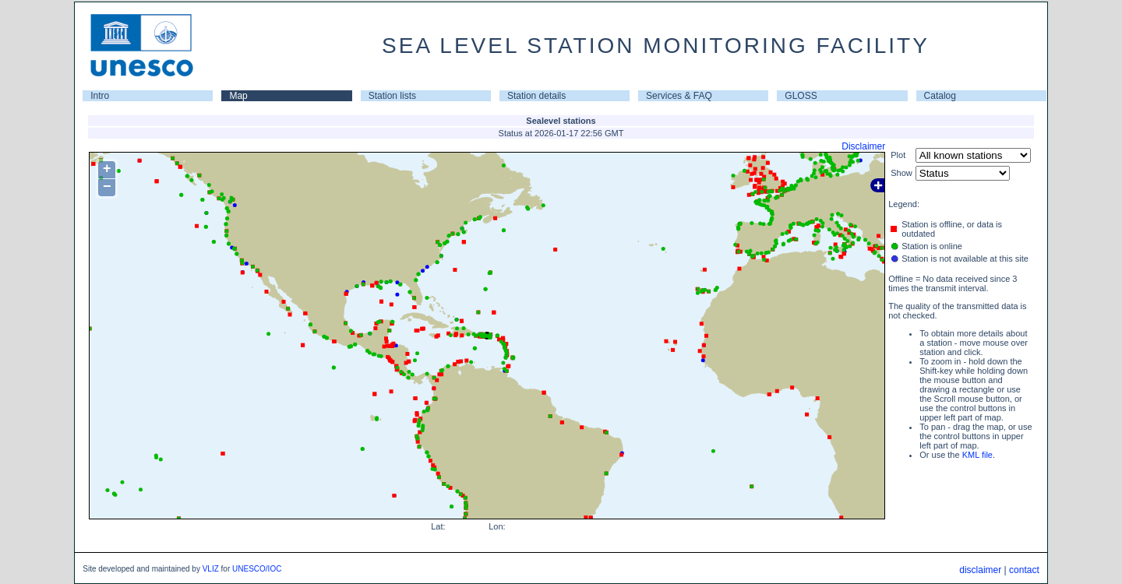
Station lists (392, 95)
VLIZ (211, 569)
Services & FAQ (679, 95)
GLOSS (801, 95)
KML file (977, 454)
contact (1024, 570)
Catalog (940, 95)
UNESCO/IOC (256, 569)
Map (238, 95)
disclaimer (980, 570)
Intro (99, 95)
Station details (536, 95)
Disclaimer (863, 146)
